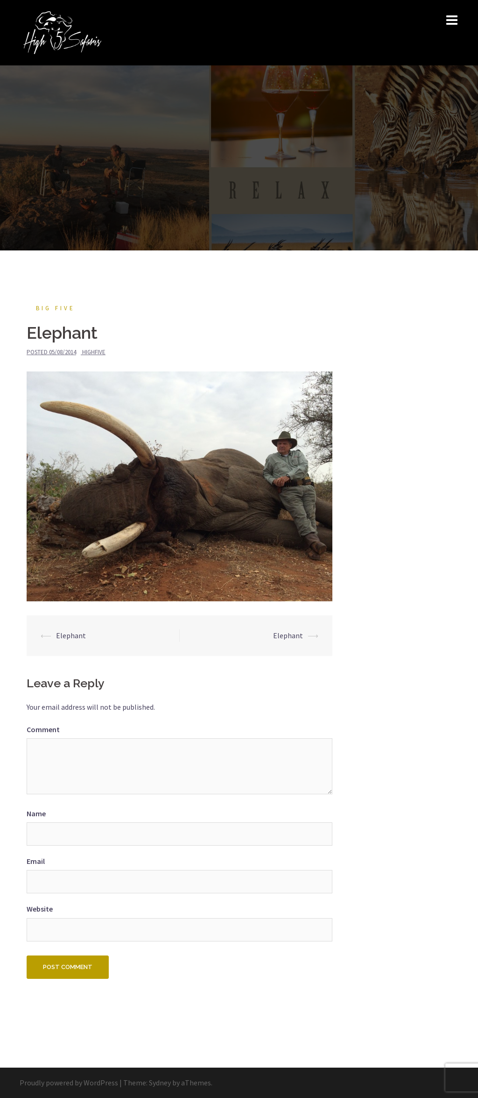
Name (36, 813)
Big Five (55, 308)
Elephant (71, 635)
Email (36, 861)
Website (40, 908)
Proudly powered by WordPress (69, 1082)
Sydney (160, 1082)
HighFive (93, 352)
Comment (43, 729)
